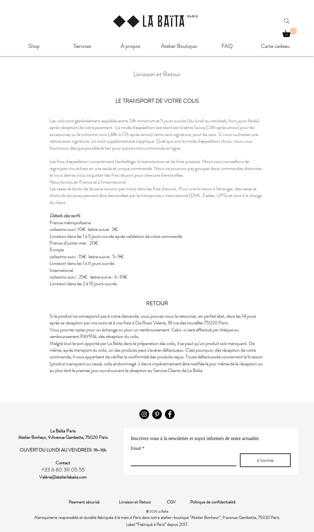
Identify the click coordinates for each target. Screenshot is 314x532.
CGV (178, 502)
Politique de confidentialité (213, 502)
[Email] (182, 459)
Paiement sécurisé (94, 502)
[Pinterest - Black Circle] (157, 414)
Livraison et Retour (143, 502)
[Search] (286, 21)
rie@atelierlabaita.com (67, 477)
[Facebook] (170, 414)
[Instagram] (144, 414)
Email (137, 448)
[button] (289, 32)
